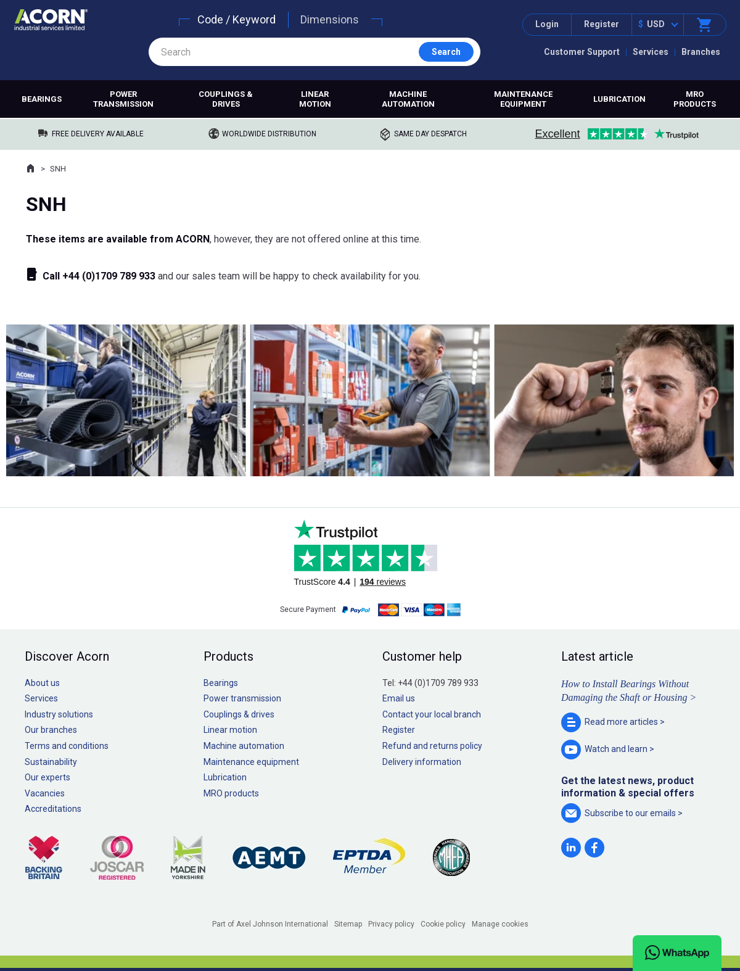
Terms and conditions (67, 746)
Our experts (47, 777)
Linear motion (315, 99)
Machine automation (408, 99)
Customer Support (582, 52)
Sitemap (348, 924)
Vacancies (45, 793)
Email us (398, 698)
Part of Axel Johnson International (270, 924)
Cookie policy (443, 924)
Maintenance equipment (523, 99)
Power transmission (123, 99)
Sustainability (51, 762)
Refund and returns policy (432, 746)
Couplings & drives (226, 99)
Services (650, 52)
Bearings (42, 99)
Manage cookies (500, 924)
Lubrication (619, 99)
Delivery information (421, 762)
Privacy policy (391, 924)
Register (601, 24)
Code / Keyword (236, 19)
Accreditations (53, 809)
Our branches (51, 730)
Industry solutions (59, 714)
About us (42, 683)
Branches (700, 52)
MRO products (694, 99)
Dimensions (329, 19)
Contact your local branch (431, 714)
